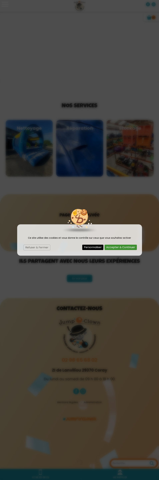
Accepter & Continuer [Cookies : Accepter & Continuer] (120, 247)
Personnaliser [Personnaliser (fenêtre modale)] (93, 247)
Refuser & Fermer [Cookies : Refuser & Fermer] (36, 247)
